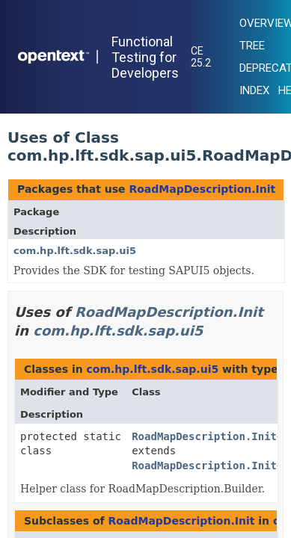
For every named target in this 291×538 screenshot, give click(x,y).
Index (254, 90)
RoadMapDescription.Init (202, 189)
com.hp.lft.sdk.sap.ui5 (74, 250)
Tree (252, 45)
